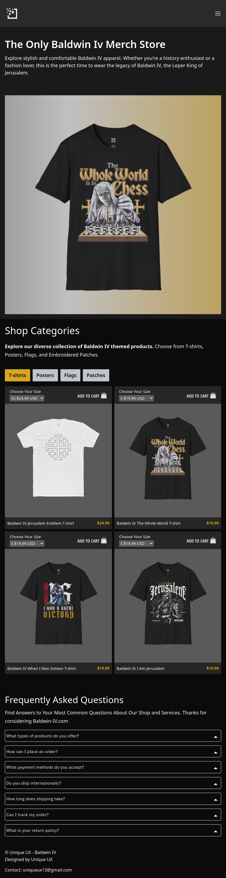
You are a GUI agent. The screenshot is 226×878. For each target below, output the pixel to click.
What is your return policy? (32, 830)
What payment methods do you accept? (45, 767)
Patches (96, 375)
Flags (70, 375)
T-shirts (17, 375)
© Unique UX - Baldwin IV (30, 852)
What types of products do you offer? (42, 735)
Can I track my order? (27, 814)
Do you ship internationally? (33, 783)
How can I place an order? (32, 751)
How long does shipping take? (35, 798)
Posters (45, 375)
